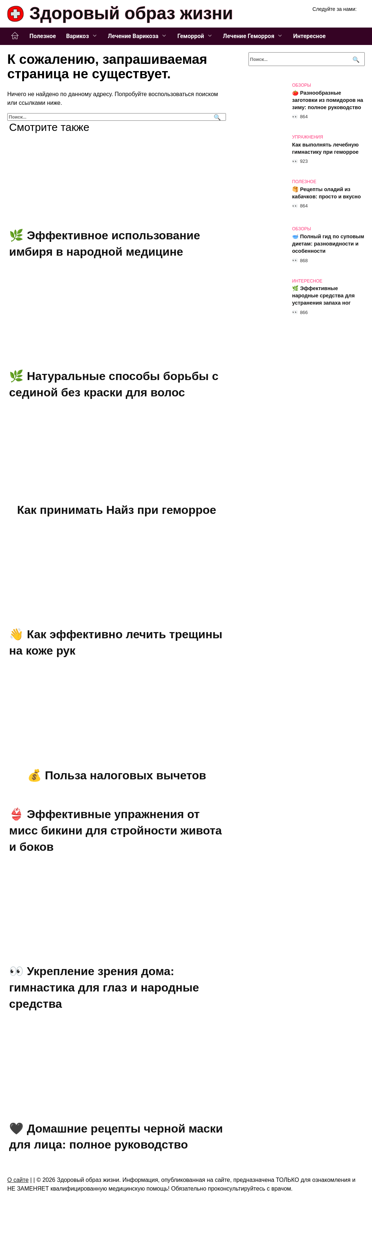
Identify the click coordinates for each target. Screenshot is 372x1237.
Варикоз (77, 36)
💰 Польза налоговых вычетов (116, 775)
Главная (14, 36)
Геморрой (190, 36)
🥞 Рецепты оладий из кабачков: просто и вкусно (326, 192)
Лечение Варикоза (133, 36)
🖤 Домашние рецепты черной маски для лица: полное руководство (116, 1136)
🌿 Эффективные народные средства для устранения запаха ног (323, 296)
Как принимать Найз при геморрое (116, 509)
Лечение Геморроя (249, 36)
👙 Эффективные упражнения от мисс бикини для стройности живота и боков (115, 830)
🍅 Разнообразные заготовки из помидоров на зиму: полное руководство (327, 100)
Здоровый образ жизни (131, 13)
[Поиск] (216, 117)
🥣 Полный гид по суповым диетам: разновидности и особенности (328, 244)
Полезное (42, 36)
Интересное (309, 36)
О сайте (18, 1180)
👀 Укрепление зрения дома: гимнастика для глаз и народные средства (104, 988)
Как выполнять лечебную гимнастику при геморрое (325, 148)
